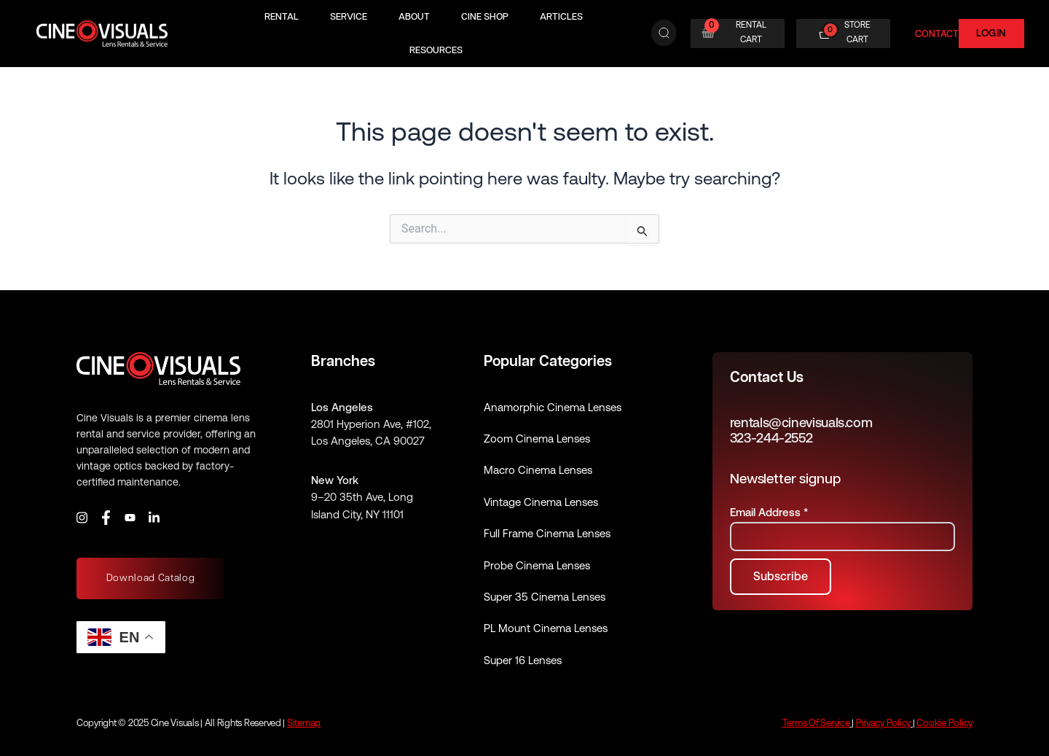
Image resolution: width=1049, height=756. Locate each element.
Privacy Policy (883, 722)
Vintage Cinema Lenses (541, 502)
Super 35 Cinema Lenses (544, 597)
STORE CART (857, 32)
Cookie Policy (944, 722)
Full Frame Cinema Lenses (547, 533)
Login (991, 33)
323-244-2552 (771, 437)
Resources (436, 50)
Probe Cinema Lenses (537, 565)
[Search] (664, 33)
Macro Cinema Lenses (538, 470)
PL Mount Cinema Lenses (546, 628)
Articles (561, 16)
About (414, 16)
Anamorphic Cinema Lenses (552, 407)
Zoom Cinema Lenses (537, 438)
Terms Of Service (816, 722)
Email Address (769, 512)
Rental (281, 16)
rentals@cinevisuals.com (801, 422)
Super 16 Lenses (523, 660)
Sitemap (304, 722)
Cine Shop (484, 16)
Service (348, 16)
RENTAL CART (751, 32)
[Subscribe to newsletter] (780, 576)
